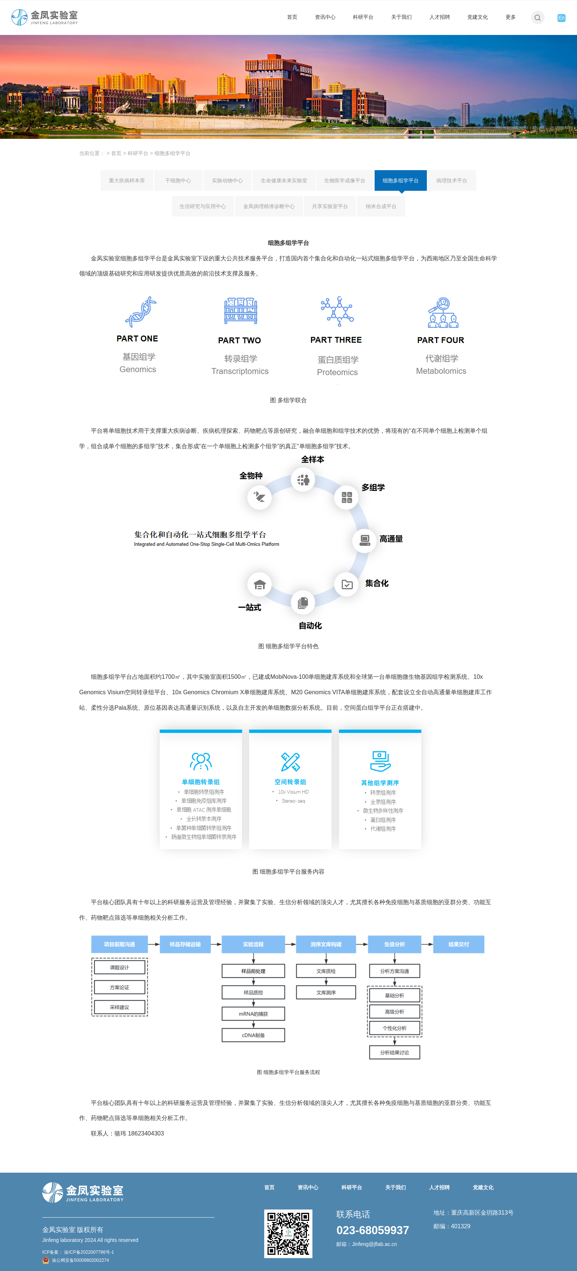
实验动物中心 (227, 180)
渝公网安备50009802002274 (75, 1260)
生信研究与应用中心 (203, 206)
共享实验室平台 (330, 206)
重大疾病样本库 (127, 180)
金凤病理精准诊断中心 (269, 206)
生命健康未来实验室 (284, 180)
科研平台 (363, 17)
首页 (292, 17)
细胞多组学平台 (401, 184)
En (561, 18)
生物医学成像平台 (344, 180)
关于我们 (401, 17)
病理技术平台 (451, 180)
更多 (511, 17)
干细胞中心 (178, 180)
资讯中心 (325, 17)
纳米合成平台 (381, 206)
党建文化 (477, 17)
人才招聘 (439, 17)
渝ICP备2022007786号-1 (88, 1252)
